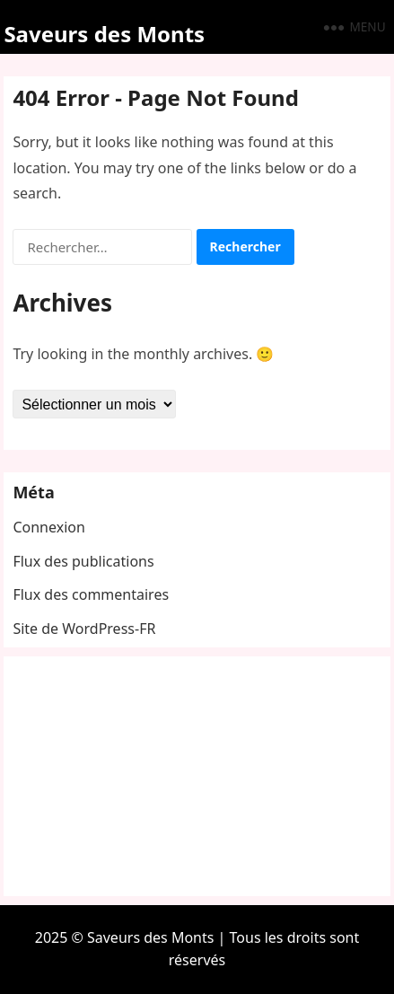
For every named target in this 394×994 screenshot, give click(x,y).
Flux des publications (83, 561)
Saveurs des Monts (104, 33)
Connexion (48, 527)
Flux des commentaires (91, 594)
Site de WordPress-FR (84, 628)
